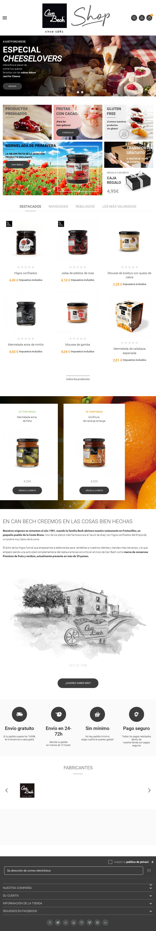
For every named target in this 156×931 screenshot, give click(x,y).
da (150, 862)
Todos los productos (78, 379)
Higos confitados (25, 273)
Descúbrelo (17, 164)
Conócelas (67, 132)
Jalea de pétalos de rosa (77, 273)
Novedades (58, 206)
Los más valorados (119, 206)
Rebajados (85, 206)
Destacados (30, 206)
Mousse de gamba (77, 344)
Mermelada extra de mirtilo (26, 344)
